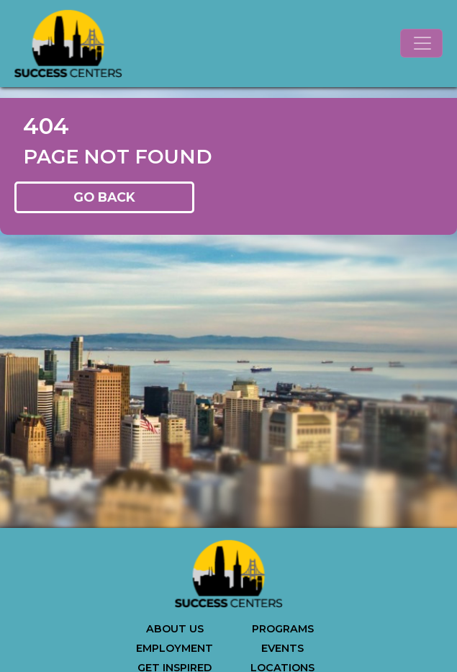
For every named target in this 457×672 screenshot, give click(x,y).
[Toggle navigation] (421, 43)
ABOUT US (175, 628)
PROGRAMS (283, 628)
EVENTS (282, 648)
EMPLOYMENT (174, 648)
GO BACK (104, 197)
